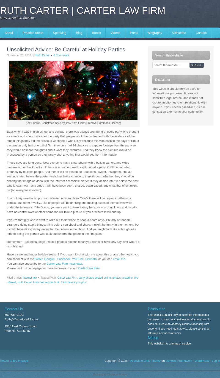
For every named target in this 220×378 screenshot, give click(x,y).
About (9, 33)
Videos (115, 33)
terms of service (181, 343)
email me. (119, 259)
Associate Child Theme (145, 360)
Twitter (38, 259)
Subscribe (179, 33)
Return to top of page (14, 360)
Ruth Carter (43, 55)
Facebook (63, 259)
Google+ (50, 259)
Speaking (59, 33)
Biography (155, 33)
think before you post (73, 282)
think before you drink (46, 282)
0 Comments (61, 55)
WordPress (202, 360)
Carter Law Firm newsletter (64, 263)
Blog (79, 33)
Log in (216, 360)
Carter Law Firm (88, 268)
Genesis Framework (179, 360)
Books (96, 33)
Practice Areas (33, 33)
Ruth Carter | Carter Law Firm (82, 10)
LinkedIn (91, 259)
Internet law (30, 277)
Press (134, 33)
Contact (201, 33)
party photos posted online (95, 277)
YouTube (78, 259)
